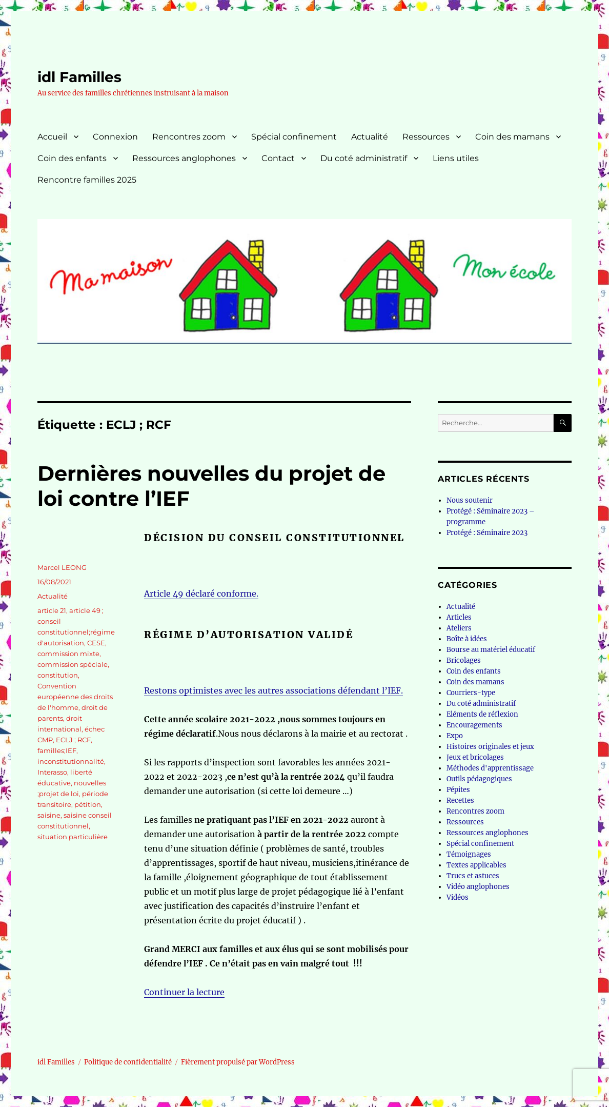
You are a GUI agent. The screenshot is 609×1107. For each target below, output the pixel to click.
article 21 (51, 610)
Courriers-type (470, 692)
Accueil (52, 137)
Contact (278, 158)
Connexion (115, 137)
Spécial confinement (294, 137)
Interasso (52, 772)
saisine (48, 815)
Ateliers (459, 628)
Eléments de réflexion (482, 714)
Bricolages (463, 660)
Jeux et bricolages (475, 757)
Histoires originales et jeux (490, 746)
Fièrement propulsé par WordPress (238, 1062)
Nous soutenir (469, 500)
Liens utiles (456, 158)
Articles (459, 617)
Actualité (369, 137)
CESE (96, 643)
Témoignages (468, 854)
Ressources (426, 137)
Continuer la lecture (184, 992)
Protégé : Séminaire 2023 (486, 532)
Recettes (460, 800)
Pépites (458, 789)
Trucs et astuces (472, 876)
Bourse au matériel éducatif (490, 649)
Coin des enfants (72, 158)
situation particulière (72, 837)
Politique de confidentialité (128, 1062)
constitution (57, 675)
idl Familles (79, 77)
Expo (454, 736)
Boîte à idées (466, 639)
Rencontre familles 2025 (86, 180)
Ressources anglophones (184, 158)
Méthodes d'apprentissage (490, 768)
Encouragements (474, 725)
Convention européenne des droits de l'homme (75, 696)
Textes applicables (476, 865)
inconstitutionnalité (70, 761)
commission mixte (68, 653)
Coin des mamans (512, 137)
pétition (87, 804)
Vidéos (457, 897)
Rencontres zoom (189, 137)
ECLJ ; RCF (73, 740)
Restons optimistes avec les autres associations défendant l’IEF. (273, 690)
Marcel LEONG (62, 567)
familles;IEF (56, 750)
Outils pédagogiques (479, 779)
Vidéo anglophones (478, 886)
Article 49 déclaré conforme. (201, 593)
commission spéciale (72, 664)
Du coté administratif (363, 158)
